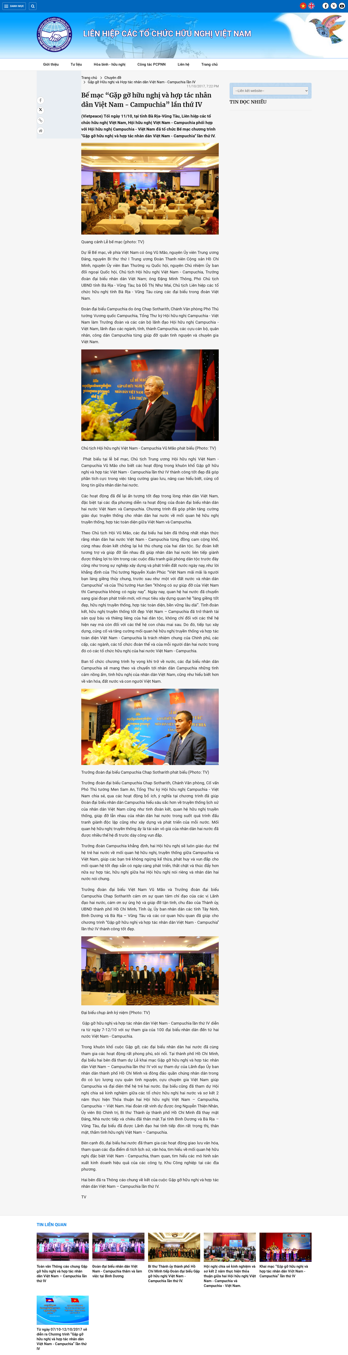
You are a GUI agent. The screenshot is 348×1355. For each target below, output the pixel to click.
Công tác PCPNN (151, 64)
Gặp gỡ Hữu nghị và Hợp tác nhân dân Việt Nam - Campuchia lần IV (148, 78)
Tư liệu (79, 65)
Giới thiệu (51, 64)
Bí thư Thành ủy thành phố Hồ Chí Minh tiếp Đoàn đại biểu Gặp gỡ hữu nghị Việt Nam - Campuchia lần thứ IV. (174, 1225)
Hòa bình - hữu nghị (109, 64)
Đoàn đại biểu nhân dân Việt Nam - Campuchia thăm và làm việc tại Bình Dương (117, 1223)
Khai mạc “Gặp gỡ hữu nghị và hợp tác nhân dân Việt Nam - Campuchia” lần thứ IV (283, 1223)
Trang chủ (209, 64)
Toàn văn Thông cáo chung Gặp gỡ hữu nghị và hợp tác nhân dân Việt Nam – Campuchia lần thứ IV (62, 1225)
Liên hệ (183, 64)
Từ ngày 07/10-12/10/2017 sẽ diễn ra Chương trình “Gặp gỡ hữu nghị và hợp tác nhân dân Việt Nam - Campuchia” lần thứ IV (62, 1291)
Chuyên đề (79, 78)
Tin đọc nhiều (248, 102)
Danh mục (14, 6)
